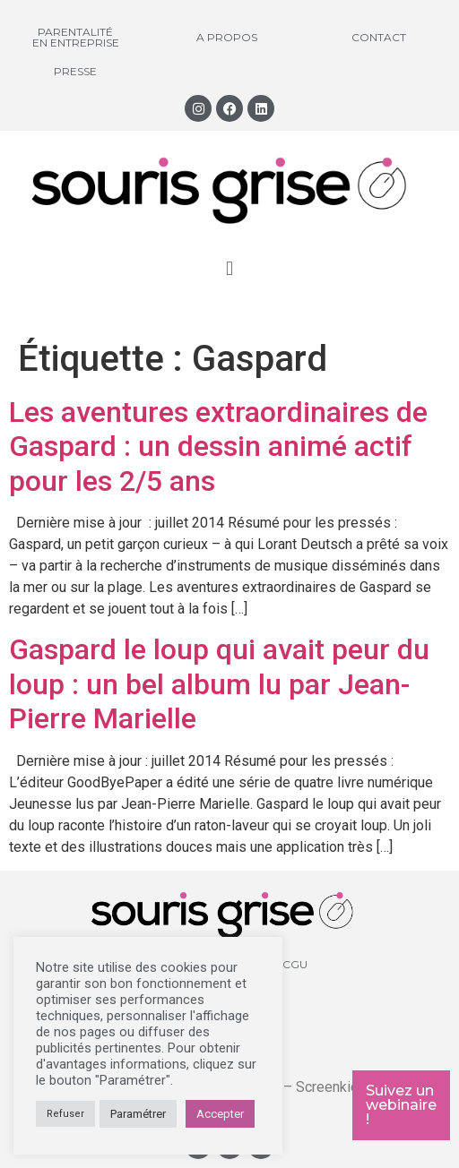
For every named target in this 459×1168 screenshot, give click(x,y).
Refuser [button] (65, 1114)
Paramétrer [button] (138, 1114)
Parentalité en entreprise (75, 37)
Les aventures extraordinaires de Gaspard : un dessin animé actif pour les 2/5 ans (218, 446)
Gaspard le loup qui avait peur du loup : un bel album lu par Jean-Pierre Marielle (219, 683)
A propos (226, 37)
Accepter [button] (220, 1114)
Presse (75, 71)
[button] (229, 268)
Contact (378, 37)
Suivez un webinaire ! (401, 1105)
